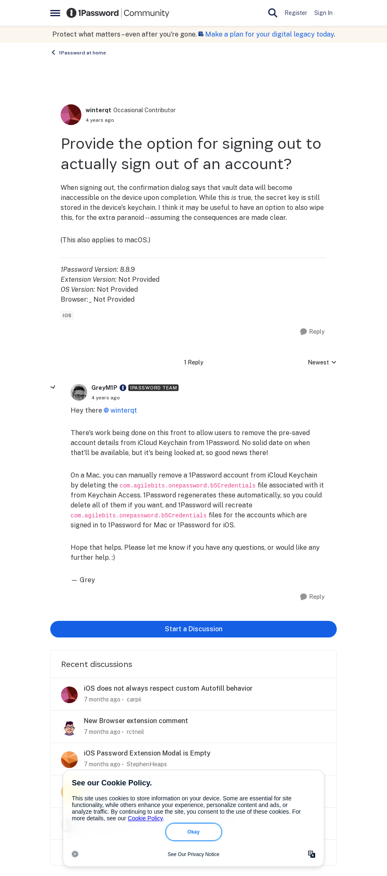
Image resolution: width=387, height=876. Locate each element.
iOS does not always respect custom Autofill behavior (168, 688)
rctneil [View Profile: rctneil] (135, 731)
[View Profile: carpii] (69, 695)
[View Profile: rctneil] (69, 727)
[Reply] (312, 331)
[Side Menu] (55, 13)
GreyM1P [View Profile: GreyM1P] (104, 387)
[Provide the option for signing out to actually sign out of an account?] (105, 397)
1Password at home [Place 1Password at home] (78, 52)
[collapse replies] (53, 387)
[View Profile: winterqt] (71, 114)
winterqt (123, 410)
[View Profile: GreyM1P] (79, 392)
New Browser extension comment (136, 721)
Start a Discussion (194, 629)
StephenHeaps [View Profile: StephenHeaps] (147, 764)
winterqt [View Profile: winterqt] (98, 110)
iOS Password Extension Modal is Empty (147, 753)
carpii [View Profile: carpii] (134, 699)
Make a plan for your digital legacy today (269, 34)
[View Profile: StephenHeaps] (69, 759)
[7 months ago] (102, 699)
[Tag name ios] (67, 315)
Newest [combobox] (322, 363)
